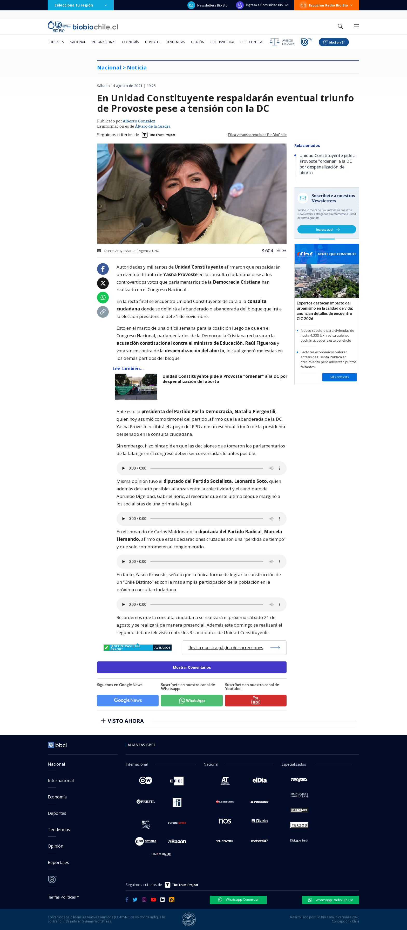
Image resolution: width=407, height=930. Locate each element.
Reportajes (58, 862)
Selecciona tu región (81, 5)
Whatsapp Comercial (238, 899)
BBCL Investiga (222, 42)
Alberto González (139, 121)
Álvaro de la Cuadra (153, 126)
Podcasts (56, 42)
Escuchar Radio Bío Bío (326, 5)
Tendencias (175, 42)
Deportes (152, 42)
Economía (130, 42)
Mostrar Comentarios (192, 667)
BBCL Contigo (251, 42)
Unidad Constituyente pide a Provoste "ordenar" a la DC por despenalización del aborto (224, 379)
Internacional (104, 42)
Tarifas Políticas (62, 896)
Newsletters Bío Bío (207, 5)
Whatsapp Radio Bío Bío (330, 900)
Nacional (78, 42)
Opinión (197, 42)
